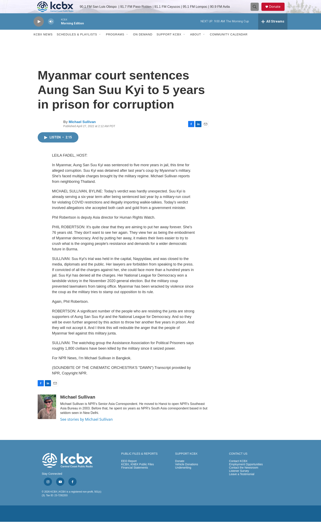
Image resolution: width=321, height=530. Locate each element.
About (195, 42)
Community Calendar (229, 42)
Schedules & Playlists (77, 42)
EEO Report (129, 469)
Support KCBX (169, 42)
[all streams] (272, 29)
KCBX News (43, 42)
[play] (38, 29)
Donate (277, 11)
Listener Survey (239, 479)
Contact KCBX (238, 469)
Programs (115, 42)
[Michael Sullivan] (47, 415)
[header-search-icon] (256, 11)
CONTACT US (238, 461)
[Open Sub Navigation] (100, 42)
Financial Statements (134, 475)
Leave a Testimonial (241, 482)
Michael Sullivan (82, 130)
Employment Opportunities (246, 472)
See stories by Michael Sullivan (86, 427)
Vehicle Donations (186, 472)
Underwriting (183, 475)
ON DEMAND (143, 42)
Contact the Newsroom (243, 475)
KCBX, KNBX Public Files (137, 472)
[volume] (50, 29)
